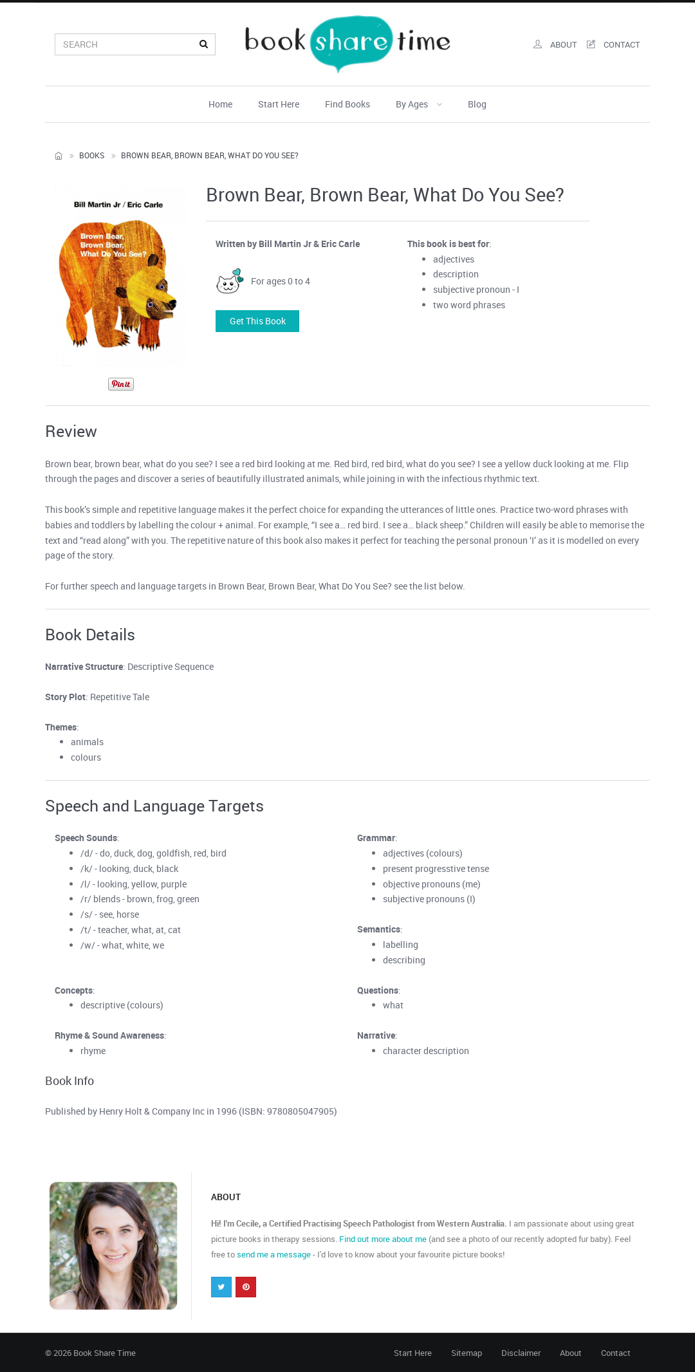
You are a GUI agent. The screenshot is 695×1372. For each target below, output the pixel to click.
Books (91, 155)
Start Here (278, 104)
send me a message (274, 1254)
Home (220, 104)
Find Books (347, 104)
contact (613, 44)
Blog (477, 104)
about (555, 44)
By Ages (419, 104)
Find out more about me (383, 1239)
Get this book (258, 321)
